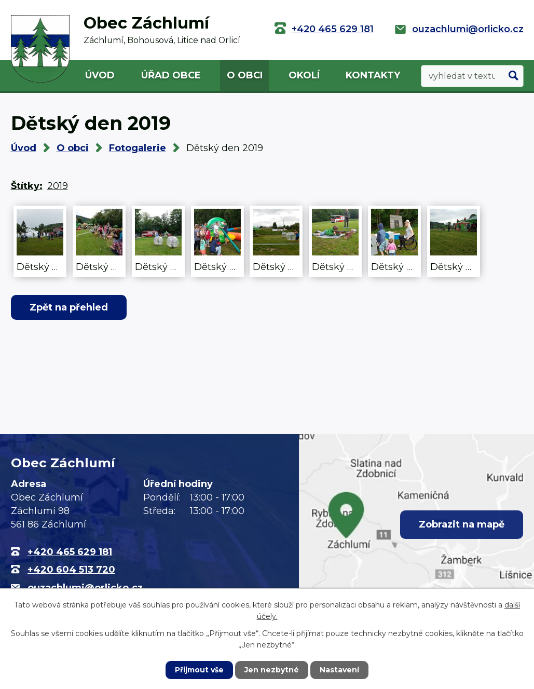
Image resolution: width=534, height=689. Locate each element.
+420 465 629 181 (333, 29)
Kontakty (373, 75)
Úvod (100, 75)
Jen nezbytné (271, 669)
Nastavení (339, 669)
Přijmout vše (199, 669)
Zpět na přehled (69, 307)
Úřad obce (171, 75)
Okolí (304, 75)
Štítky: (27, 186)
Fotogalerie (137, 148)
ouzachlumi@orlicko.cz (468, 29)
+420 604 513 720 (71, 569)
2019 (57, 186)
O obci (245, 75)
